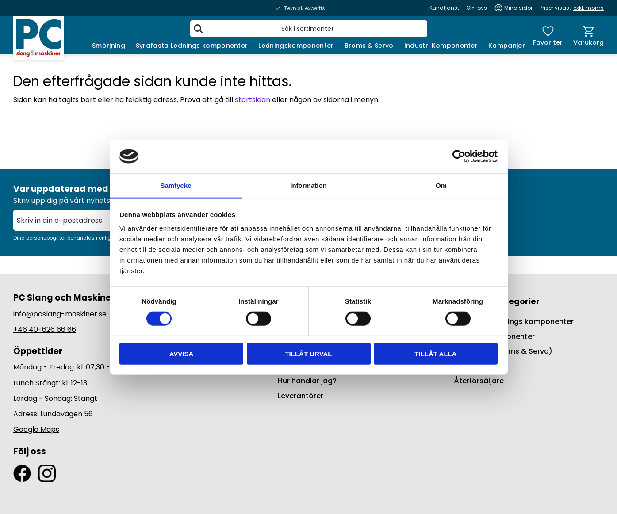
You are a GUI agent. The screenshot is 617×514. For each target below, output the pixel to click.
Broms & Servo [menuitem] (369, 45)
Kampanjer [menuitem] (506, 45)
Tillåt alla (435, 353)
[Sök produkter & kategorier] (308, 28)
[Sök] (198, 28)
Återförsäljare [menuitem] (479, 381)
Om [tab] (441, 185)
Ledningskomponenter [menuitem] (295, 45)
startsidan (252, 100)
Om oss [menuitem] (476, 7)
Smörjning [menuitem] (108, 45)
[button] (548, 35)
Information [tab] (308, 185)
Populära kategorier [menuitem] (497, 301)
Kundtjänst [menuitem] (444, 7)
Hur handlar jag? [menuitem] (307, 381)
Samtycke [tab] (175, 185)
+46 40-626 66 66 (44, 329)
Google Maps (36, 429)
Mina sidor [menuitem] (518, 7)
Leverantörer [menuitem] (300, 396)
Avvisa (181, 353)
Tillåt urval (308, 353)
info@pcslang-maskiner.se (60, 314)
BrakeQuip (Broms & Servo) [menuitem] (503, 351)
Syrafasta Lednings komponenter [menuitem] (192, 45)
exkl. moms (588, 7)
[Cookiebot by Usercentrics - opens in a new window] (459, 156)
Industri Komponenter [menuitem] (441, 45)
